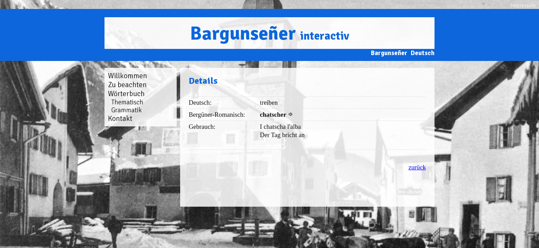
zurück (417, 167)
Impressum (523, 5)
